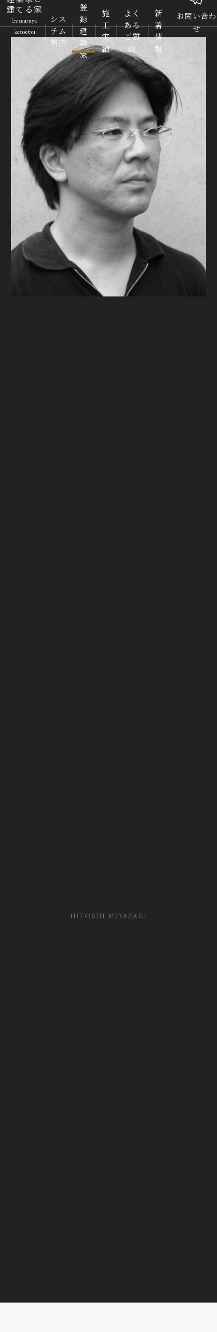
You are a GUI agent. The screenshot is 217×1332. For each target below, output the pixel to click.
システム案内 (58, 31)
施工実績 (106, 32)
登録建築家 (84, 32)
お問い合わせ (196, 19)
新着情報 (158, 32)
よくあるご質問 (132, 32)
